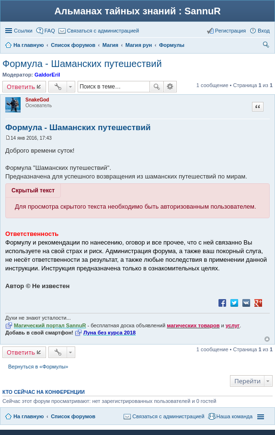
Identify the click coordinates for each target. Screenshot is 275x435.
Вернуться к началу (267, 339)
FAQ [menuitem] (50, 30)
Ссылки (23, 30)
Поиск (156, 86)
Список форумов (73, 416)
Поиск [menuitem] (267, 46)
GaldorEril (47, 75)
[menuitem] (98, 30)
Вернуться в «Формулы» (38, 366)
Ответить (21, 86)
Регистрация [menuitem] (230, 30)
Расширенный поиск (170, 86)
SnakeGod (37, 99)
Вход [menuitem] (264, 30)
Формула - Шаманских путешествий (82, 63)
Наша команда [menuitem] (234, 416)
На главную (28, 416)
